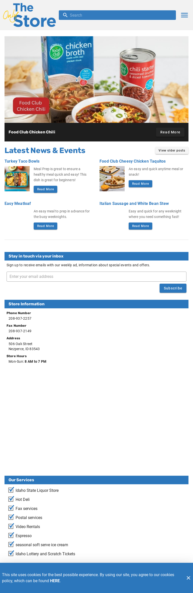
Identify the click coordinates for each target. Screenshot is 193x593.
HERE (55, 580)
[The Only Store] (31, 15)
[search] (121, 15)
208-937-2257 (20, 318)
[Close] (188, 577)
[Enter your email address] (98, 277)
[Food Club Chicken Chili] (96, 79)
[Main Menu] (184, 15)
